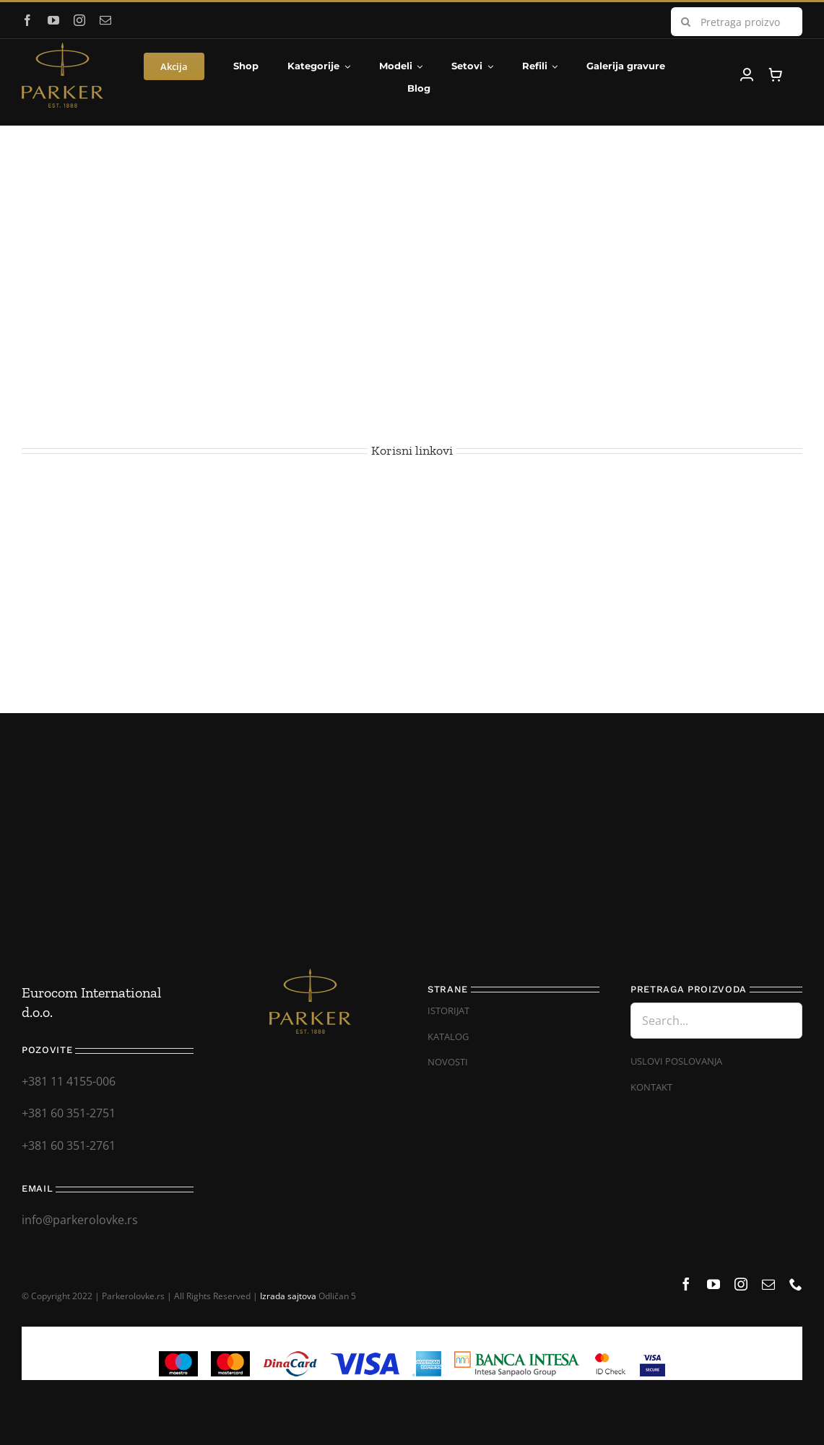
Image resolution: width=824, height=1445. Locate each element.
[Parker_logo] (62, 48)
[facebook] (27, 20)
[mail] (105, 20)
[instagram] (79, 20)
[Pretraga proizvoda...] (736, 21)
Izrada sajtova (288, 1296)
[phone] (795, 1284)
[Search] (685, 21)
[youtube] (53, 20)
